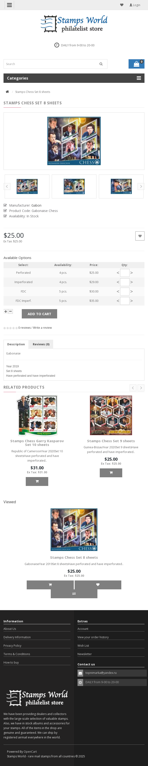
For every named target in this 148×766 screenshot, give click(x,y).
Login (135, 5)
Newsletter (85, 654)
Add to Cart (39, 313)
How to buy (11, 662)
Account (83, 629)
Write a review (42, 328)
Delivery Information (17, 637)
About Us (10, 629)
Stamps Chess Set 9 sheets (111, 440)
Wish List (83, 646)
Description (16, 344)
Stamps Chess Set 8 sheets (74, 557)
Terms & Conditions (17, 654)
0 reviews (24, 328)
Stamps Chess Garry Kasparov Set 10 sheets (37, 442)
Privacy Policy (12, 646)
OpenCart (30, 752)
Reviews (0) (41, 344)
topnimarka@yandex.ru (101, 673)
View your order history (93, 637)
